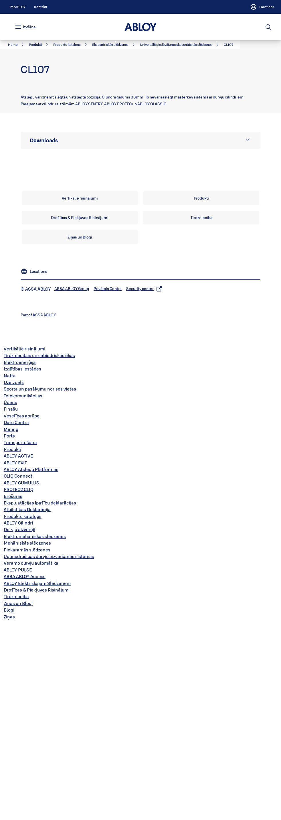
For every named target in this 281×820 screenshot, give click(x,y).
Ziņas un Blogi (18, 799)
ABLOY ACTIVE (18, 652)
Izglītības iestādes (22, 565)
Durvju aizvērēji (19, 725)
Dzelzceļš (14, 578)
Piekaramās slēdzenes (27, 745)
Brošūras (13, 692)
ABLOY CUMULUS (21, 678)
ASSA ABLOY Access (24, 772)
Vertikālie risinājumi (24, 545)
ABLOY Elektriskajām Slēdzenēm (37, 779)
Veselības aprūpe (21, 612)
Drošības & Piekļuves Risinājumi (37, 786)
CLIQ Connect (18, 672)
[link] (17, 6)
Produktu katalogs (22, 712)
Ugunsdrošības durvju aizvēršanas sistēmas (49, 752)
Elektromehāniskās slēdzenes (35, 732)
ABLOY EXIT (15, 658)
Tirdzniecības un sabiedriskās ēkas (39, 551)
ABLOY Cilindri (18, 719)
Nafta (10, 571)
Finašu (11, 605)
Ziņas (9, 812)
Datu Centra (16, 618)
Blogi (9, 806)
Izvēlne (29, 26)
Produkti (12, 645)
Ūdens (10, 598)
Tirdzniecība (16, 792)
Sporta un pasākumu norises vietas (40, 585)
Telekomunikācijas (23, 591)
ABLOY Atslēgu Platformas (31, 665)
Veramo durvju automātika (31, 759)
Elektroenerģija (20, 558)
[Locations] (262, 7)
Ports (9, 632)
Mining (11, 625)
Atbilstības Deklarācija (27, 705)
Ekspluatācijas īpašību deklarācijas (40, 699)
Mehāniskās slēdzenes (27, 739)
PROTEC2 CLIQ (18, 685)
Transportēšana (20, 638)
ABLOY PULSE (18, 766)
